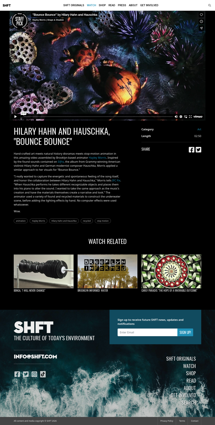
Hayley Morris (97, 157)
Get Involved (149, 5)
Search (189, 402)
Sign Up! (185, 332)
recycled (87, 220)
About (133, 5)
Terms (182, 420)
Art (199, 129)
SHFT (7, 5)
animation (21, 220)
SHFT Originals (73, 5)
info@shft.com (35, 357)
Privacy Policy (166, 420)
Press (122, 5)
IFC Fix (116, 180)
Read (112, 5)
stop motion (103, 220)
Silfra (61, 162)
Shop (102, 5)
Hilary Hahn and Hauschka (63, 220)
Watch (91, 5)
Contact (194, 420)
